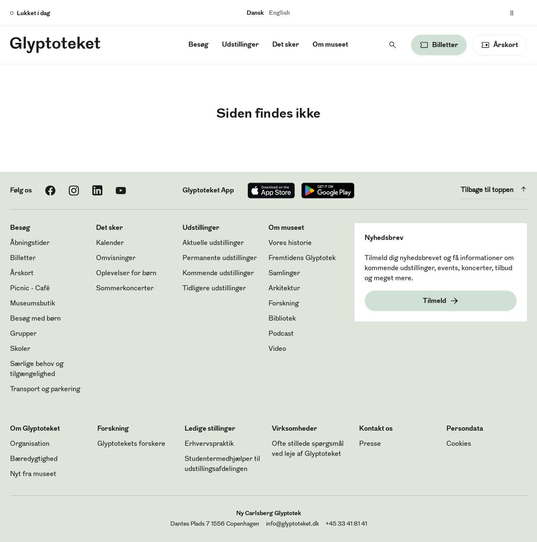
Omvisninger (116, 258)
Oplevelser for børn (126, 273)
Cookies (458, 444)
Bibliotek (282, 319)
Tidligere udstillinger (214, 288)
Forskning (283, 303)
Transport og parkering (45, 389)
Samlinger (284, 273)
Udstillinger (240, 45)
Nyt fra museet (33, 474)
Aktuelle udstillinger (213, 243)
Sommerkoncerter (125, 288)
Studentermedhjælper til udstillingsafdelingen (222, 464)
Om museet (330, 45)
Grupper (23, 334)
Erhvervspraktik (209, 444)
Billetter (23, 258)
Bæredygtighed (33, 459)
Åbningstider (30, 243)
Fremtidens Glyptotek (302, 258)
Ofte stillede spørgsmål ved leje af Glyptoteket (308, 449)
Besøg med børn (35, 319)
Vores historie (290, 243)
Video (277, 349)
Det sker (285, 45)
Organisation (30, 444)
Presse (370, 444)
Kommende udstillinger (218, 273)
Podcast (281, 334)
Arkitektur (284, 288)
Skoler (20, 349)
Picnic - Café (30, 288)
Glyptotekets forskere (131, 444)
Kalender (110, 243)
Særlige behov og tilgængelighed (36, 369)
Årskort (22, 273)
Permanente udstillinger (219, 258)
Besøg (198, 45)
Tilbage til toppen (494, 189)
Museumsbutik (32, 303)
